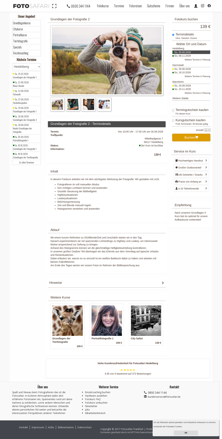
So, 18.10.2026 (182, 72)
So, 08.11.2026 (182, 55)
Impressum (38, 427)
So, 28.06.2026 (182, 69)
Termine (119, 5)
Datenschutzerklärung (150, 432)
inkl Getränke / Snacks (189, 174)
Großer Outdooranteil (188, 167)
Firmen (169, 5)
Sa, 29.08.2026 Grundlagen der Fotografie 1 (24, 109)
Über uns (184, 5)
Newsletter (91, 406)
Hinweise (55, 282)
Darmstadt (178, 65)
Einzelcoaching (20, 53)
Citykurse (18, 29)
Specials (17, 47)
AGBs (51, 427)
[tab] (107, 283)
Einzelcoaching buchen (97, 392)
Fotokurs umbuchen (96, 402)
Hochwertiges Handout (189, 160)
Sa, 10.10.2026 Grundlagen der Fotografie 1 (24, 147)
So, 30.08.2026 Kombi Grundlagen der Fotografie (22, 128)
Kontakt (23, 427)
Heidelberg (178, 48)
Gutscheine (153, 5)
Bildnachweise (66, 427)
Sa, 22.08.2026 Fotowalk (21, 92)
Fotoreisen (135, 5)
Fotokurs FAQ (93, 399)
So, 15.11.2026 (182, 89)
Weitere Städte (180, 98)
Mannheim (178, 81)
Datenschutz (84, 427)
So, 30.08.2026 (182, 52)
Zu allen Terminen (26, 162)
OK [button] (186, 433)
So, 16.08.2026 (182, 85)
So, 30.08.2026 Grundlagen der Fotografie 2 (25, 118)
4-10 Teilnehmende (187, 188)
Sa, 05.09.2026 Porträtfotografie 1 (21, 138)
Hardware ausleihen (96, 395)
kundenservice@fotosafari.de (164, 396)
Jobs (87, 409)
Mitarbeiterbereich (95, 413)
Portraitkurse (20, 35)
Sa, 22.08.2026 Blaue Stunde (21, 84)
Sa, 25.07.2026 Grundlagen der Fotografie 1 (24, 75)
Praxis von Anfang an (188, 181)
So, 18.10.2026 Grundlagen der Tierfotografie (25, 155)
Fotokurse (103, 5)
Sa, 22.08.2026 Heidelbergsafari (21, 101)
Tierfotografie (20, 41)
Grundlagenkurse (22, 23)
